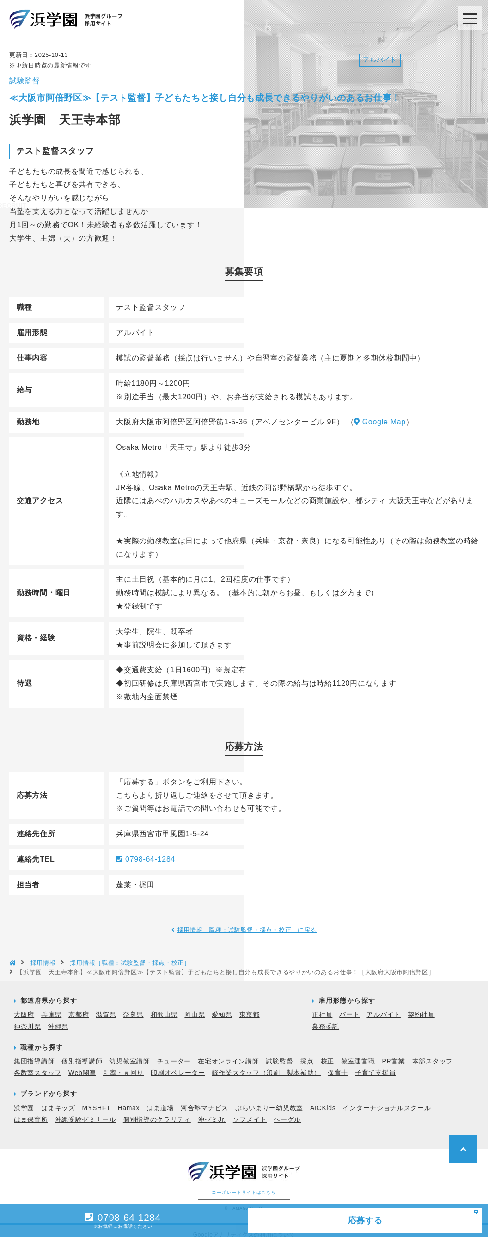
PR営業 (393, 1053)
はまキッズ (58, 1100)
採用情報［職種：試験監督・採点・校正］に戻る (247, 922)
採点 (306, 1053)
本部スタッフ (432, 1053)
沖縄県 (58, 1018)
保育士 (338, 1065)
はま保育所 (31, 1112)
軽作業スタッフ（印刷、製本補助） (266, 1065)
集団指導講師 (34, 1053)
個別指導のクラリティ (157, 1112)
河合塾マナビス (204, 1100)
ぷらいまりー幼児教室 (269, 1100)
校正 (327, 1053)
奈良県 (133, 1007)
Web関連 (82, 1065)
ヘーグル (287, 1112)
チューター (174, 1053)
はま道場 (160, 1100)
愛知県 (222, 1007)
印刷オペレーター (178, 1065)
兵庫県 (51, 1007)
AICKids (323, 1100)
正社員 (322, 1007)
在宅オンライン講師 (228, 1053)
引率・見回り (123, 1065)
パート (349, 1007)
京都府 (78, 1007)
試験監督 (279, 1053)
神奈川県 (27, 1018)
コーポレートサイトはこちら (244, 1184)
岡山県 (194, 1007)
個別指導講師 (81, 1053)
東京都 (249, 1007)
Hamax (128, 1100)
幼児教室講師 (129, 1053)
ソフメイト (250, 1112)
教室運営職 (358, 1053)
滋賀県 (106, 1007)
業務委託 (325, 1018)
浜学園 (24, 1100)
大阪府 (24, 1007)
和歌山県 (164, 1007)
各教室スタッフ (37, 1065)
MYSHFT (96, 1100)
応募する (335, 1218)
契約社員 (421, 1007)
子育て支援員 (375, 1065)
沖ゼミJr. (212, 1112)
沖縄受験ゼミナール (85, 1112)
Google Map (380, 414)
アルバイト (383, 1007)
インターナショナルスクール (386, 1100)
